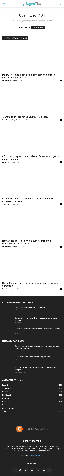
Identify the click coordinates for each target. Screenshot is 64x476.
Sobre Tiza (5, 162)
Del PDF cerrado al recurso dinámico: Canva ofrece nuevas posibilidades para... (28, 76)
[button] (3, 4)
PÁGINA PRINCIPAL (38, 27)
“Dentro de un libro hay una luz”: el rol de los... (25, 117)
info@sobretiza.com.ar (37, 455)
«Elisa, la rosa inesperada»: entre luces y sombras (32, 357)
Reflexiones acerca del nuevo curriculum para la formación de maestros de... (26, 242)
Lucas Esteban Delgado (9, 80)
